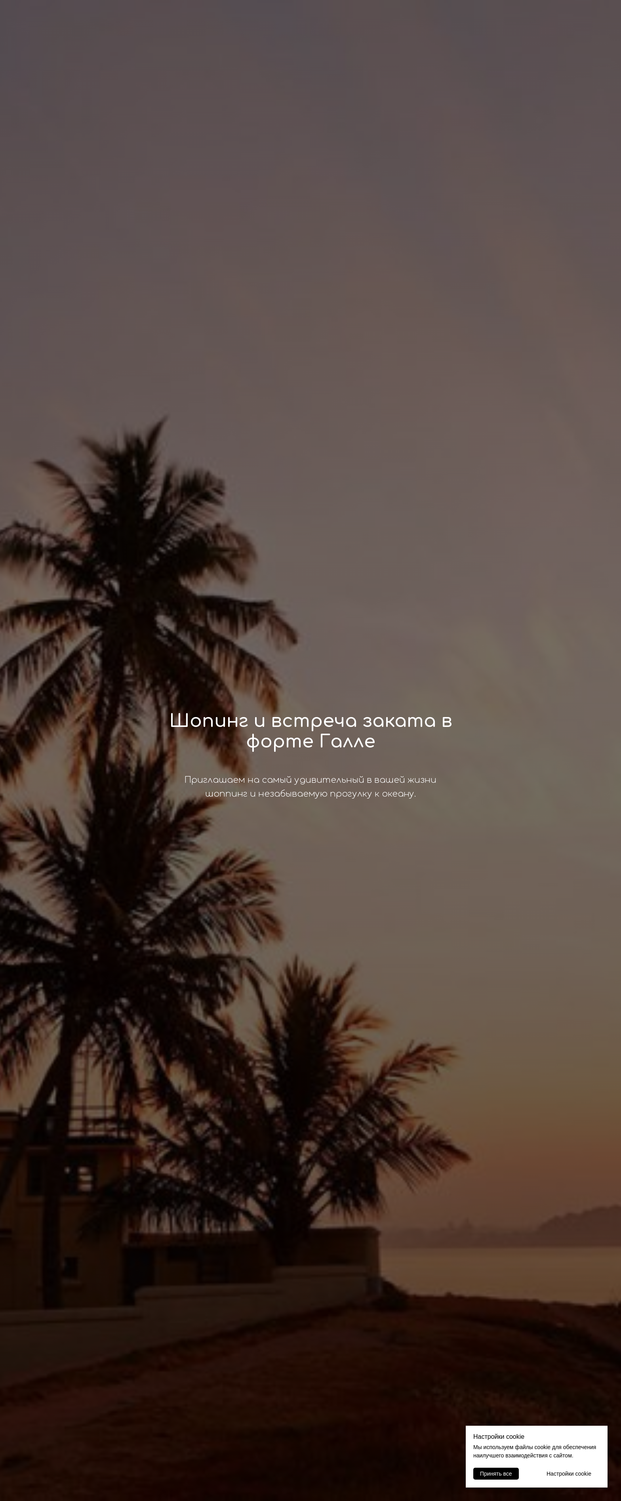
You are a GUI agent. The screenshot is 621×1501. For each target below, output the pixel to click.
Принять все (496, 1473)
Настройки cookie (569, 1473)
